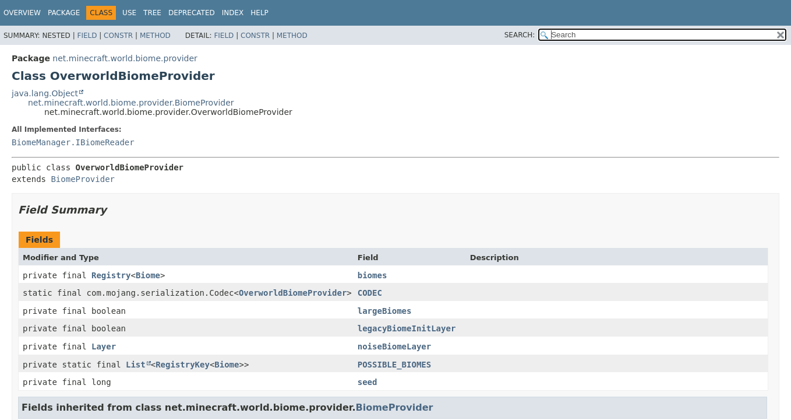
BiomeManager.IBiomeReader (73, 142)
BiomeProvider (83, 179)
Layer (103, 346)
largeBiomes (385, 311)
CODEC (370, 293)
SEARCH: (519, 35)
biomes (372, 275)
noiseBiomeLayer (394, 346)
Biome (148, 275)
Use (129, 13)
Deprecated (191, 13)
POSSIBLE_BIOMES (394, 364)
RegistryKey (183, 364)
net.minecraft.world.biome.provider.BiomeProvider (131, 102)
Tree (152, 13)
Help (259, 13)
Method (155, 36)
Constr (118, 36)
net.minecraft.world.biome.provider (124, 58)
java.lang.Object (45, 93)
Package (64, 13)
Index (233, 13)
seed (367, 382)
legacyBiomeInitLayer (407, 328)
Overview (22, 13)
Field (87, 36)
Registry (110, 275)
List (136, 364)
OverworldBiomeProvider (293, 293)
